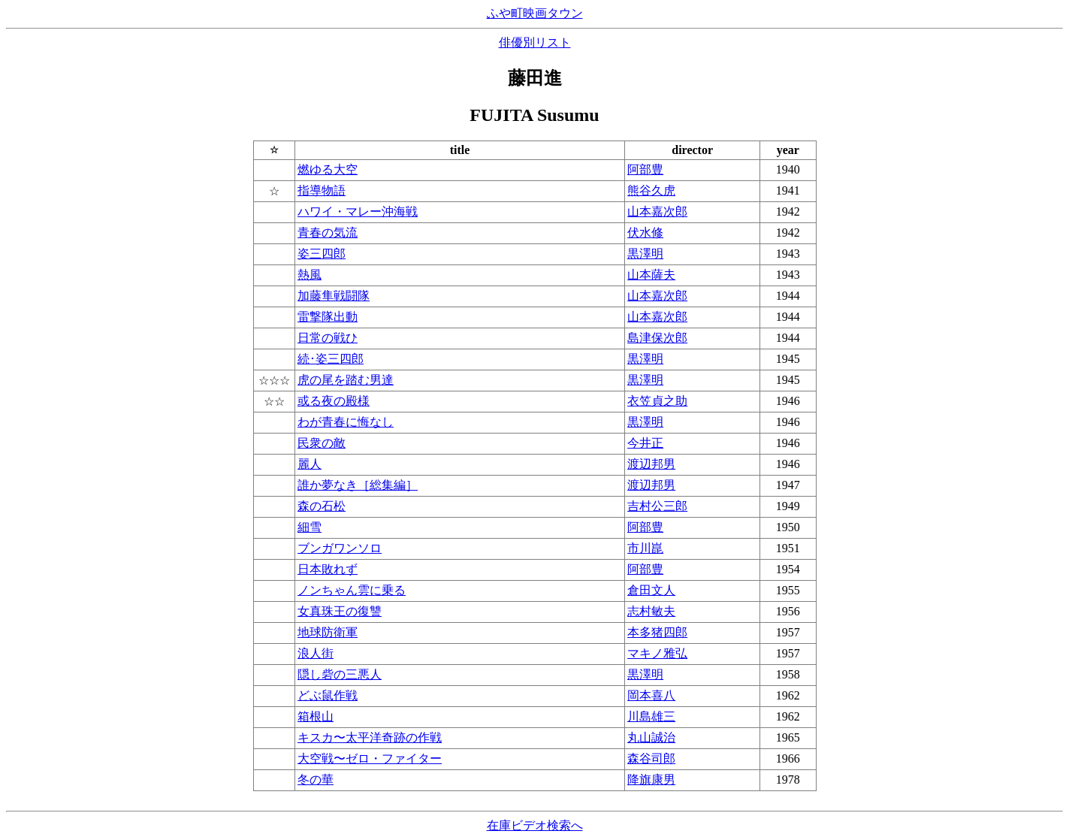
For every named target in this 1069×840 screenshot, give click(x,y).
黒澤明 (645, 253)
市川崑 (645, 548)
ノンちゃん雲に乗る (351, 590)
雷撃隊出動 (327, 316)
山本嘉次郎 (657, 211)
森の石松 (321, 506)
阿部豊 (645, 169)
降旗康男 (651, 779)
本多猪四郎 (657, 632)
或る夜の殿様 (333, 400)
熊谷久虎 (651, 190)
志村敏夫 (651, 611)
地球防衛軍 (327, 632)
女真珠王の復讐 (339, 611)
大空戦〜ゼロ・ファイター (369, 758)
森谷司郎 (651, 758)
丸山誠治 (651, 737)
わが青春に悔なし (345, 421)
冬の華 (315, 779)
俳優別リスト (535, 42)
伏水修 (645, 232)
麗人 (309, 464)
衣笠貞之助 (657, 400)
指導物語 (321, 190)
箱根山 (315, 716)
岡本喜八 (651, 695)
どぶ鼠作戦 (327, 695)
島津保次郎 (657, 337)
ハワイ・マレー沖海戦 (357, 211)
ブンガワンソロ (339, 548)
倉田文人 (651, 590)
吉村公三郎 (657, 506)
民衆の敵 (321, 443)
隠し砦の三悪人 (339, 674)
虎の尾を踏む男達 (345, 379)
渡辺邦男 (651, 464)
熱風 (309, 274)
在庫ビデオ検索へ (535, 825)
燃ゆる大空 (327, 169)
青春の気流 (327, 232)
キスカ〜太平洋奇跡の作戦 (369, 737)
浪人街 (315, 653)
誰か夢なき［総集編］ (357, 485)
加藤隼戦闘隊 (333, 295)
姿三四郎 (321, 253)
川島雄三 (651, 716)
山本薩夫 (651, 274)
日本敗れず (327, 569)
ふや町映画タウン (535, 13)
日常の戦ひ (327, 337)
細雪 (309, 527)
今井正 (645, 443)
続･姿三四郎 (330, 358)
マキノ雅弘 (657, 653)
